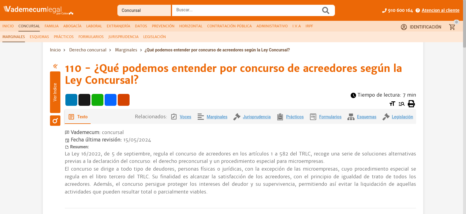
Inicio (55, 50)
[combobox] (248, 12)
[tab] (8, 26)
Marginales (126, 50)
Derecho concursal (87, 50)
